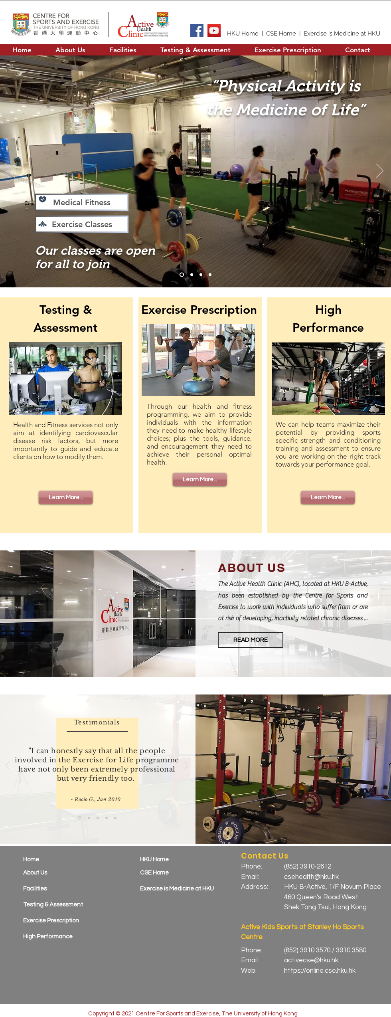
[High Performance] (57, 936)
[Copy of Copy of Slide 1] (98, 818)
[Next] (379, 171)
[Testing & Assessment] (57, 904)
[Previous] (11, 171)
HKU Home (243, 33)
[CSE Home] (174, 872)
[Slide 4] (210, 274)
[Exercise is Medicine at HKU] (180, 888)
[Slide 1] (182, 275)
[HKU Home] (174, 859)
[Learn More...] (66, 497)
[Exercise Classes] (81, 224)
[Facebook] (196, 30)
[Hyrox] (191, 274)
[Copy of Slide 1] (89, 818)
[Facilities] (57, 888)
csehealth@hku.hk (311, 876)
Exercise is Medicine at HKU (342, 33)
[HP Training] (200, 274)
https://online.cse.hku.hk (319, 970)
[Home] (57, 859)
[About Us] (57, 872)
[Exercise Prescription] (57, 920)
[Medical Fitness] (81, 202)
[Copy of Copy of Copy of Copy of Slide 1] (115, 818)
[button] (70, 50)
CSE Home (281, 33)
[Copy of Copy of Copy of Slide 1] (106, 818)
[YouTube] (214, 30)
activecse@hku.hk (311, 960)
